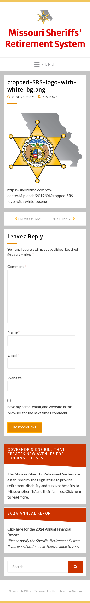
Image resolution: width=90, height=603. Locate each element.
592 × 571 (50, 97)
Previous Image (31, 219)
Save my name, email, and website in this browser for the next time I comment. (39, 409)
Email (13, 355)
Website (14, 378)
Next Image (62, 219)
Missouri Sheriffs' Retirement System (45, 39)
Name (13, 332)
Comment (16, 266)
